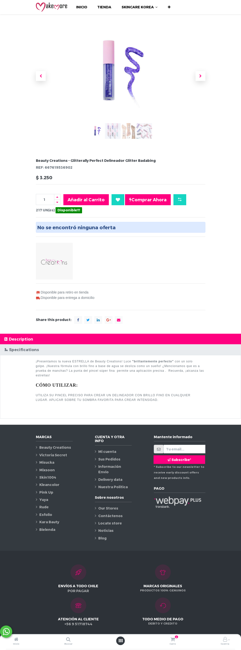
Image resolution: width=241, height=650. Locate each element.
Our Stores (108, 508)
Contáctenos (110, 516)
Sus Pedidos (109, 459)
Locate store (110, 523)
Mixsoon (47, 470)
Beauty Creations (55, 447)
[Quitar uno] (57, 202)
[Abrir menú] (121, 641)
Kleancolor (49, 485)
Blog (102, 538)
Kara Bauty (49, 522)
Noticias (105, 530)
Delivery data (110, 479)
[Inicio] (16, 639)
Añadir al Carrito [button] (86, 199)
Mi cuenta (107, 451)
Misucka (46, 462)
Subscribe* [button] (179, 460)
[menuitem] (81, 7)
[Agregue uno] (57, 196)
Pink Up (46, 492)
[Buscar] (68, 639)
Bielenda (47, 529)
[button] (169, 7)
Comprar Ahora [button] (148, 199)
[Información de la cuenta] (225, 639)
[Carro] (172, 639)
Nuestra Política (113, 487)
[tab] (120, 339)
